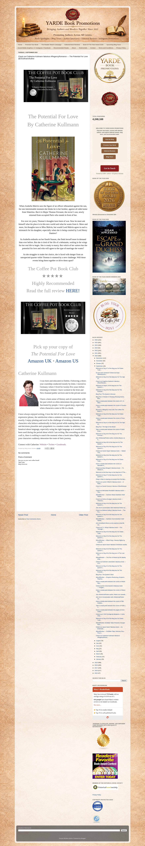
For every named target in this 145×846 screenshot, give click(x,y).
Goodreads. (61, 444)
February (99, 656)
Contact (92, 48)
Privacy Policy (121, 48)
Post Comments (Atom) (33, 519)
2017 (96, 668)
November (99, 361)
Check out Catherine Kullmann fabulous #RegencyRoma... (108, 636)
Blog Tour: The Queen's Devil (104, 574)
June (98, 646)
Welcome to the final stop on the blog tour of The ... (111, 472)
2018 (96, 665)
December (99, 358)
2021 (96, 353)
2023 (96, 348)
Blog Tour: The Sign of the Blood (105, 427)
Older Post (83, 515)
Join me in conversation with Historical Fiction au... (111, 507)
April (97, 651)
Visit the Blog (109, 139)
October (99, 363)
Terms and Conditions (106, 48)
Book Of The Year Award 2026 (93, 44)
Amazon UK (40, 360)
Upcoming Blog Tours (113, 44)
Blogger (83, 838)
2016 (96, 670)
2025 (96, 342)
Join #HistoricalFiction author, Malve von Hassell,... (111, 594)
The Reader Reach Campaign (51, 44)
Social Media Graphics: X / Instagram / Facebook (34, 48)
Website (43, 444)
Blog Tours (109, 157)
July (97, 643)
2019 (96, 662)
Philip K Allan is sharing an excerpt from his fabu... (111, 479)
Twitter (51, 444)
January (99, 659)
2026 (96, 340)
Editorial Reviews (109, 151)
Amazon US (66, 360)
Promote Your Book (31, 44)
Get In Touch (109, 168)
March (98, 654)
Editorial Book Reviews (72, 44)
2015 (96, 673)
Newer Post (23, 515)
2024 (96, 345)
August (98, 640)
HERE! (73, 290)
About (74, 48)
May (97, 648)
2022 (96, 350)
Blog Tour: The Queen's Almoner (105, 394)
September (99, 366)
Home (20, 44)
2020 (96, 356)
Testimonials (83, 48)
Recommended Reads (61, 48)
